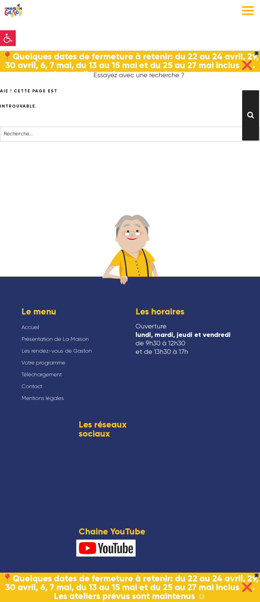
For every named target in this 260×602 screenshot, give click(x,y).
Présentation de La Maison (55, 339)
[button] (8, 38)
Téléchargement (41, 374)
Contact (31, 386)
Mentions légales (42, 398)
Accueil (30, 327)
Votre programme (43, 362)
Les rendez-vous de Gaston (56, 351)
